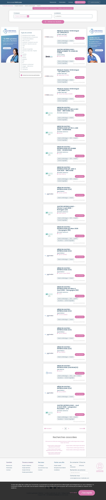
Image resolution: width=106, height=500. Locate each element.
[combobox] (33, 16)
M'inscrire (81, 465)
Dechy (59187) (61, 392)
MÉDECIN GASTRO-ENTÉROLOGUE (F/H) (64, 188)
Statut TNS (25, 68)
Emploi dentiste (26, 468)
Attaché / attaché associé (29, 44)
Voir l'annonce (79, 38)
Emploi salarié (57, 465)
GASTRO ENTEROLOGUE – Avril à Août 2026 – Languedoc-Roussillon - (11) (68, 407)
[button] (80, 2)
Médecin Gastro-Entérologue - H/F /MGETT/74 (68, 71)
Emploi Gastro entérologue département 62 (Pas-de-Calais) (54, 449)
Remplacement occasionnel (30, 37)
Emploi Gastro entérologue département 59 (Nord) (54, 453)
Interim (24, 56)
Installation (57, 470)
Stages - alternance (27, 66)
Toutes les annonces (7, 6)
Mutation (24, 59)
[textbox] (29, 16)
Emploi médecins (26, 465)
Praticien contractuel (27, 64)
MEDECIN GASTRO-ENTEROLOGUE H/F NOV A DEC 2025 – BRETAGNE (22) (67, 109)
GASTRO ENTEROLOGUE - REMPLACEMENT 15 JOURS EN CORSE (67, 51)
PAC (23, 61)
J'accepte (86, 492)
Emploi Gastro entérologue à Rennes (75, 448)
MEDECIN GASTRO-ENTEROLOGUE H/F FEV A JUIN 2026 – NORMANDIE (67, 128)
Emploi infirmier (26, 470)
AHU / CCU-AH (26, 40)
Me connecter (73, 466)
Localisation (57, 13)
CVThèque (41, 465)
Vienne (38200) (62, 333)
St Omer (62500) (62, 314)
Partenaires (62, 2)
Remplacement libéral (60, 468)
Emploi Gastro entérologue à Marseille (75, 450)
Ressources (53, 2)
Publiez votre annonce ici (65, 8)
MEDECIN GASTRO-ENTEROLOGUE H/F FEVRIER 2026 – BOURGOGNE (66, 148)
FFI (23, 52)
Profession (17, 13)
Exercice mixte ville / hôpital (29, 51)
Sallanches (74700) (63, 75)
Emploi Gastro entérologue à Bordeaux (75, 445)
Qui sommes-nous (43, 468)
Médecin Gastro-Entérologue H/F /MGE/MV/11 (68, 31)
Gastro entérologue (30, 6)
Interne (24, 57)
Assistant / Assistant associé (30, 42)
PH (23, 62)
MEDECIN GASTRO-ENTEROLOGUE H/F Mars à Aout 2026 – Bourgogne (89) (68, 288)
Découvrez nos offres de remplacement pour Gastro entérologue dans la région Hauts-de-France (64, 442)
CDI (23, 47)
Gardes (24, 54)
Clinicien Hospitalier (27, 49)
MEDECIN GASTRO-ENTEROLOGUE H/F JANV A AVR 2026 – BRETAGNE (66, 169)
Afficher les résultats (53, 22)
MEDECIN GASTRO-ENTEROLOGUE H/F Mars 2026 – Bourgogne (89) (67, 228)
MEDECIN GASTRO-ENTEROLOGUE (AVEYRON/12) (67, 367)
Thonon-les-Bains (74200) (64, 94)
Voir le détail (73, 493)
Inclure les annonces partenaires (31, 75)
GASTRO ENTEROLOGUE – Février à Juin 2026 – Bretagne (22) (66, 208)
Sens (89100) (61, 352)
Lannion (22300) (62, 193)
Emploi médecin (19, 6)
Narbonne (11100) (62, 36)
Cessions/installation (27, 39)
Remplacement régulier (28, 35)
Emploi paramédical (27, 472)
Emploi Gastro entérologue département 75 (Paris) (54, 446)
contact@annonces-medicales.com (79, 478)
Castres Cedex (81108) (63, 273)
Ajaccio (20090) (62, 254)
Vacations (25, 69)
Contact (70, 2)
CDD (23, 45)
